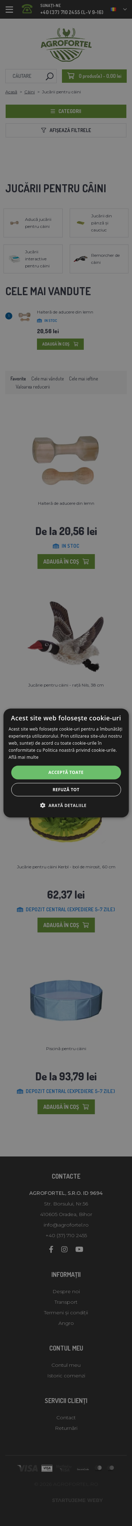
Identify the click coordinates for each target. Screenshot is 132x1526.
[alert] (66, 763)
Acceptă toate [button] (66, 772)
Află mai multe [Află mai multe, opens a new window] (23, 757)
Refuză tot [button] (65, 789)
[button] (65, 804)
